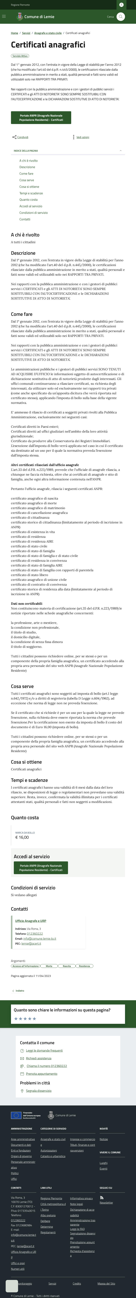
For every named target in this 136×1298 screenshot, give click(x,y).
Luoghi (103, 1163)
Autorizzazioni (49, 1150)
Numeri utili (17, 1269)
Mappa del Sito (106, 1283)
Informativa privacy (81, 1198)
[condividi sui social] (20, 137)
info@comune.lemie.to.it (39, 938)
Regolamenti (48, 1232)
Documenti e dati (21, 1145)
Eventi (103, 1168)
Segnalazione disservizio (82, 1235)
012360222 (35, 933)
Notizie (104, 1139)
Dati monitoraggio (21, 1283)
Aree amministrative (23, 1139)
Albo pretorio (48, 1215)
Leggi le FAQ (77, 1229)
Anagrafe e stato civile (48, 33)
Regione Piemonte (20, 5)
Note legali (76, 1204)
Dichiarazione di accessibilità (82, 1212)
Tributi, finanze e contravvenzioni (82, 1148)
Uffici (14, 1179)
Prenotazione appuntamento (82, 1244)
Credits (77, 1283)
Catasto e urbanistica (53, 1156)
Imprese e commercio (82, 1139)
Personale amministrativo (23, 1165)
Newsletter (106, 1202)
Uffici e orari (18, 1263)
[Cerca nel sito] (119, 16)
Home (14, 33)
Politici (15, 1173)
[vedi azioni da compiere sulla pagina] (80, 137)
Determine (47, 1226)
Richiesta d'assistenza (82, 1253)
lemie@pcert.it (31, 943)
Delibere (45, 1221)
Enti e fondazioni (21, 1150)
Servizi (26, 33)
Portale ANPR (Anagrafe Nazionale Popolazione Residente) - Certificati (41, 117)
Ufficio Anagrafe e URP (30, 920)
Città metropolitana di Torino (53, 1207)
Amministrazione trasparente (82, 1222)
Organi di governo (21, 1156)
